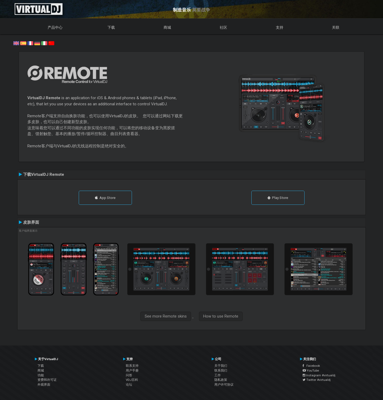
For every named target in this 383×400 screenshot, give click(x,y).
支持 (279, 27)
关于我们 (220, 366)
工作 (217, 375)
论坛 (129, 384)
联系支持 (132, 366)
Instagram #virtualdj (319, 375)
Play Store (278, 197)
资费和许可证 (47, 380)
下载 (111, 27)
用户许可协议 (224, 384)
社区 (223, 27)
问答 (129, 375)
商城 (167, 27)
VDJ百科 (132, 380)
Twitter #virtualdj (317, 380)
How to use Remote (220, 316)
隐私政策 (220, 380)
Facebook (311, 366)
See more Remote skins (166, 316)
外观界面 (44, 384)
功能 (41, 375)
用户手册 (132, 370)
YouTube (311, 370)
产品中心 (55, 27)
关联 (335, 27)
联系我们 (220, 370)
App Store (105, 197)
